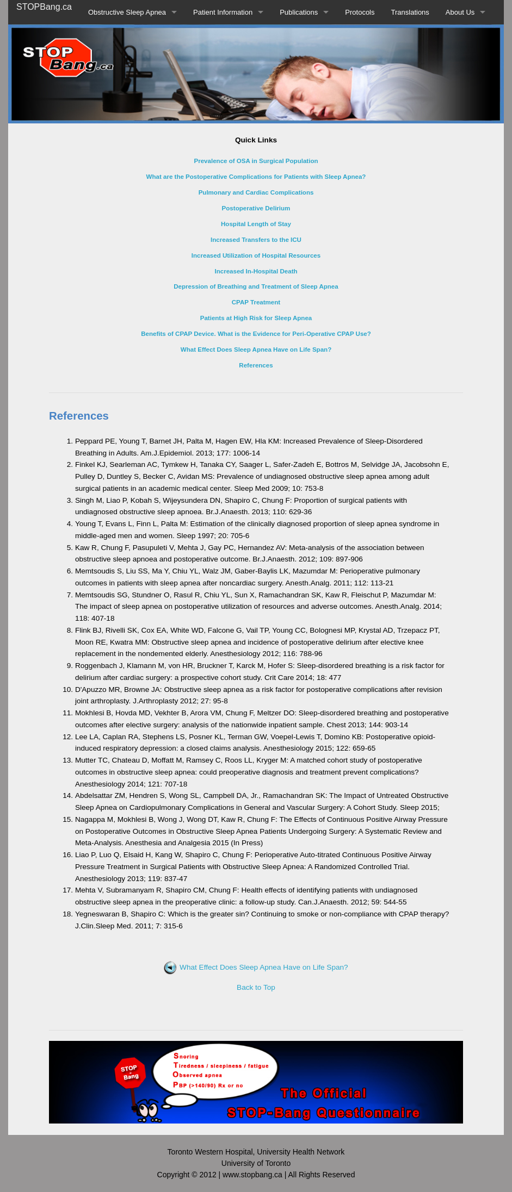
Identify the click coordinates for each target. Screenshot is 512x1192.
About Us (460, 12)
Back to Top (256, 987)
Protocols (359, 12)
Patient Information (222, 12)
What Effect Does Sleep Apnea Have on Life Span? (256, 967)
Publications (299, 12)
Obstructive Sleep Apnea (127, 12)
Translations (410, 12)
